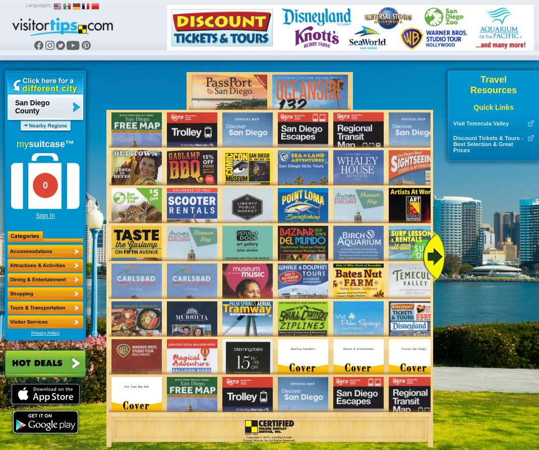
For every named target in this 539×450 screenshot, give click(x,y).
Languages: (39, 5)
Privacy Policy (45, 333)
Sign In (45, 215)
